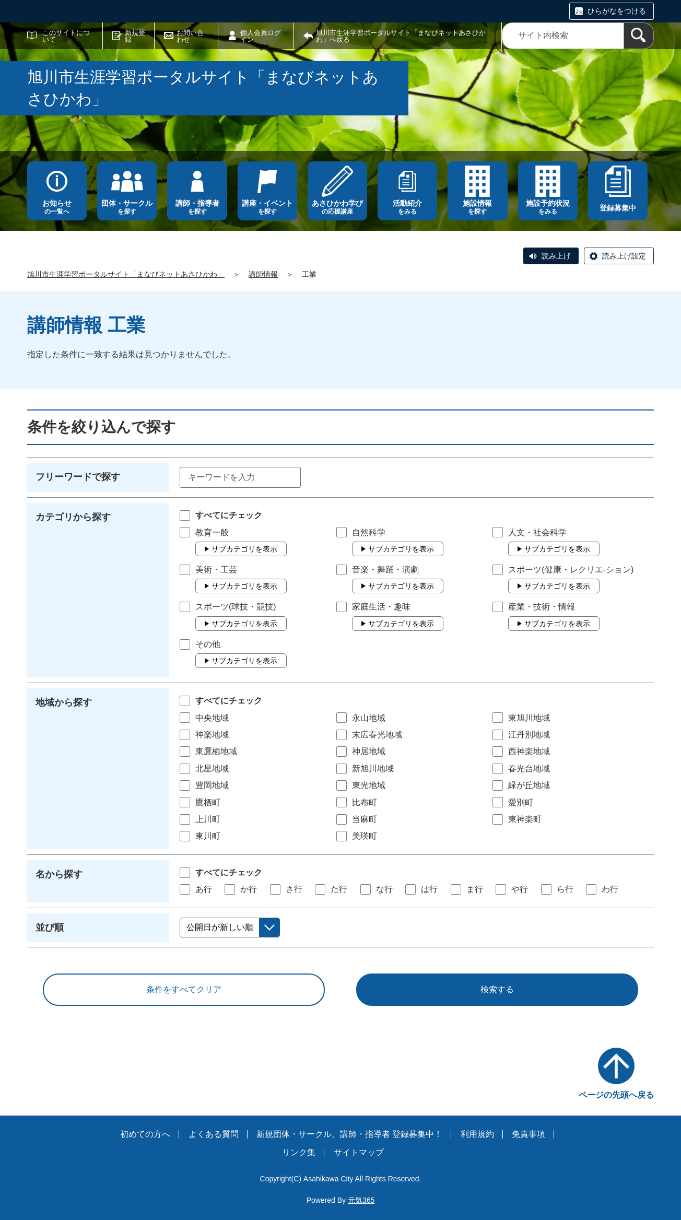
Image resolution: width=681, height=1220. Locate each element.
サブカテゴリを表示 (244, 549)
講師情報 (263, 274)
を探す (127, 207)
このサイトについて (66, 36)
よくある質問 (214, 1134)
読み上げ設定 (624, 256)
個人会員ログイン (260, 36)
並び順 (50, 927)
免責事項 (528, 1134)
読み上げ (556, 256)
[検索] (639, 35)
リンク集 (298, 1152)
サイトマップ (359, 1152)
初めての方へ (145, 1134)
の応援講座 (337, 207)
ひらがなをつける (617, 11)
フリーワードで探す (78, 477)
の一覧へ (57, 207)
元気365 (361, 1200)
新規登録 (135, 36)
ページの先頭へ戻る (616, 1094)
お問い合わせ (190, 36)
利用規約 (477, 1134)
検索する (497, 989)
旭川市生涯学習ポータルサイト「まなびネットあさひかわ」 (126, 274)
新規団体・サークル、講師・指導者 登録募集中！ (349, 1134)
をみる (407, 207)
